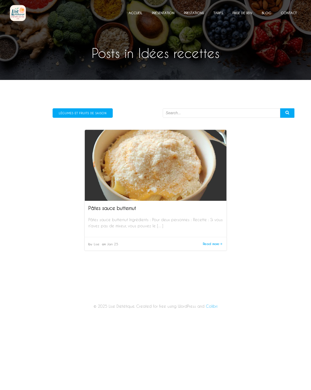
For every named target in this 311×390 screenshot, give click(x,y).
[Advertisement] (156, 355)
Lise (96, 244)
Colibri (211, 306)
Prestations (194, 13)
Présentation (163, 13)
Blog (266, 13)
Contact (289, 13)
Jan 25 (112, 244)
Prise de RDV (242, 13)
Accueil (135, 13)
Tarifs (218, 13)
